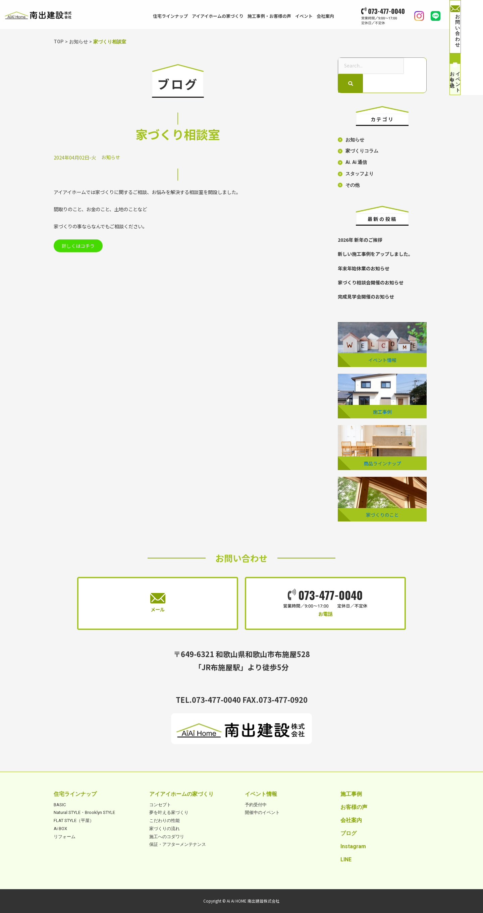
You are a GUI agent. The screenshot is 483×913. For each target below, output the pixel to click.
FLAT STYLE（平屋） (74, 820)
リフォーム (64, 835)
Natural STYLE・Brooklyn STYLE (84, 812)
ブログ (348, 833)
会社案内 (325, 16)
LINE (346, 859)
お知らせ (110, 157)
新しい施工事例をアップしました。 (375, 254)
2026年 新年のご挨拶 (360, 239)
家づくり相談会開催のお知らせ (371, 282)
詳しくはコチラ (80, 246)
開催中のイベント (262, 812)
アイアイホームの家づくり (218, 16)
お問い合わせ (466, 21)
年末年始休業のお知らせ (363, 268)
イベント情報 (382, 359)
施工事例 (382, 411)
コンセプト (160, 804)
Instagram (353, 846)
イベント (304, 16)
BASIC (60, 804)
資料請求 (466, 49)
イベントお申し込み (466, 94)
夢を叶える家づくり (169, 812)
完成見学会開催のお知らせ (366, 296)
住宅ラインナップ (170, 16)
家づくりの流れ (164, 828)
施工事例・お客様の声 (269, 16)
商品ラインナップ (382, 462)
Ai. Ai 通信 (356, 163)
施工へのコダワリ (166, 835)
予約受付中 (256, 804)
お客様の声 (353, 807)
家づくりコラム (361, 151)
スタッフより (359, 174)
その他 (352, 185)
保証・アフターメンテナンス (177, 844)
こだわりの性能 (164, 820)
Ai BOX (60, 828)
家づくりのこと (382, 514)
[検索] (350, 83)
